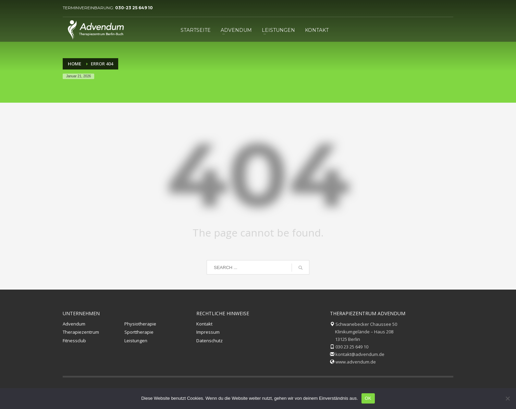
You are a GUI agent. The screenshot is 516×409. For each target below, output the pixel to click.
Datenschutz (209, 340)
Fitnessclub (74, 340)
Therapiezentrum (81, 332)
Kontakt (204, 324)
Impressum (208, 332)
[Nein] (507, 398)
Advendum (74, 324)
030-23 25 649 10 (134, 7)
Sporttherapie (138, 332)
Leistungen (135, 340)
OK (368, 398)
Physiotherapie (140, 324)
